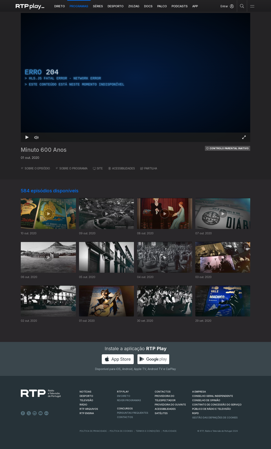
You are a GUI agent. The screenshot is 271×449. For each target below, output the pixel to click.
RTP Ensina (87, 413)
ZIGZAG (133, 6)
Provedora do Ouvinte (170, 404)
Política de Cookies (121, 431)
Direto (59, 6)
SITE (98, 168)
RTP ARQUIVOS (89, 408)
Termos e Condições (148, 431)
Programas (79, 6)
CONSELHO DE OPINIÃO (206, 400)
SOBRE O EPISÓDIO (35, 168)
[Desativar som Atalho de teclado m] (36, 137)
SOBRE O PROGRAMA (71, 168)
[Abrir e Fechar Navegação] (252, 6)
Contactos (125, 417)
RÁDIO (83, 404)
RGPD (195, 413)
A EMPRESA (199, 391)
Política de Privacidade (93, 431)
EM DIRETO (123, 395)
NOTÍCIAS (85, 391)
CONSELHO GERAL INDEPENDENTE (212, 395)
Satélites (161, 413)
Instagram (35, 413)
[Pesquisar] (242, 6)
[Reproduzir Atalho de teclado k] (27, 137)
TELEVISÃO (86, 400)
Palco (162, 6)
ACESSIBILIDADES (121, 168)
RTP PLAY (123, 391)
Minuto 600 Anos (43, 149)
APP (195, 6)
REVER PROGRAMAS (129, 400)
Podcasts (180, 6)
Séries (98, 6)
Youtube (40, 413)
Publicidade (169, 431)
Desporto (116, 6)
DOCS (148, 6)
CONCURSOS (125, 408)
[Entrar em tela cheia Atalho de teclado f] (244, 137)
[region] (135, 77)
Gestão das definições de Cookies (215, 417)
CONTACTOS (163, 391)
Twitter (29, 413)
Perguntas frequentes (132, 412)
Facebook (23, 413)
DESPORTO (86, 395)
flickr (46, 413)
